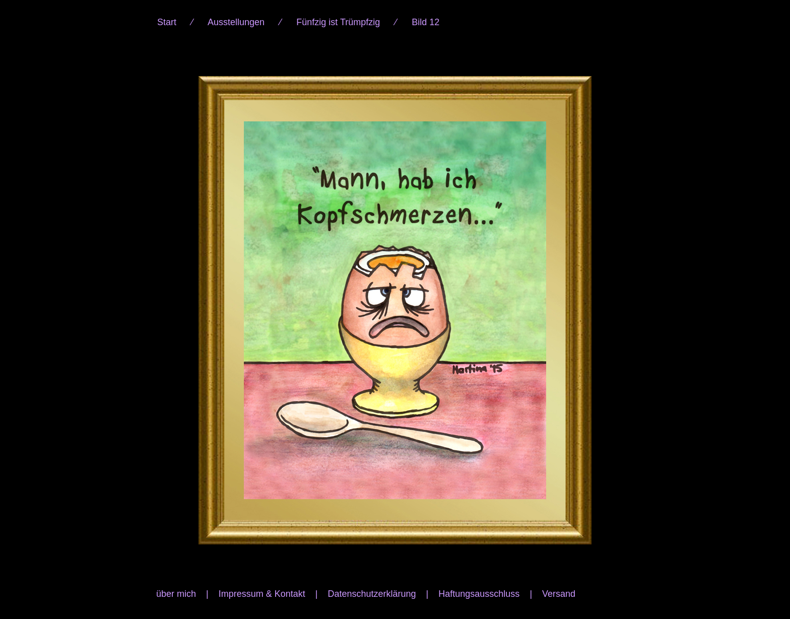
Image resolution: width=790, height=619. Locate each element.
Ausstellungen (236, 22)
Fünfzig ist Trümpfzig (338, 22)
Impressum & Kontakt (262, 594)
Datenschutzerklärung (371, 594)
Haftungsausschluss (478, 594)
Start (166, 22)
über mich (176, 594)
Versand (558, 594)
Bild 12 (425, 22)
